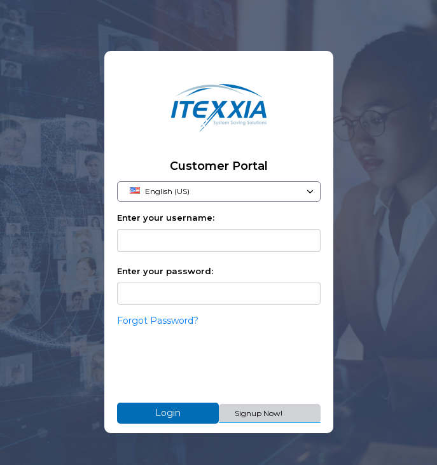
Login (168, 413)
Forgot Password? (157, 320)
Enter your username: (165, 217)
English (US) (222, 191)
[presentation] (213, 365)
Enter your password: (165, 271)
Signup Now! (258, 413)
